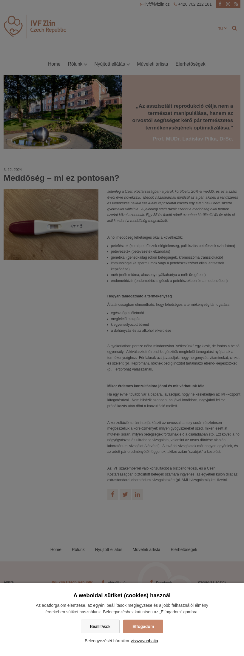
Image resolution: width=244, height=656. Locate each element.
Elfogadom (143, 626)
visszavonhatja (144, 640)
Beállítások (100, 626)
